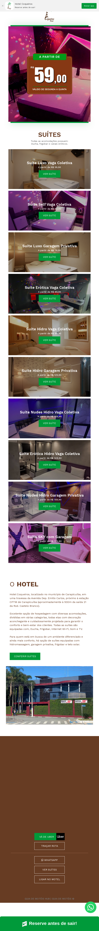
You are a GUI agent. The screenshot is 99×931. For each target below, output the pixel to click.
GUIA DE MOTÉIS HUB (37, 898)
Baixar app (89, 6)
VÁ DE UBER (52, 836)
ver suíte (49, 173)
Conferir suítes (25, 656)
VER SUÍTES (49, 869)
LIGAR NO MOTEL (49, 879)
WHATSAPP (49, 860)
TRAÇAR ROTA (49, 846)
